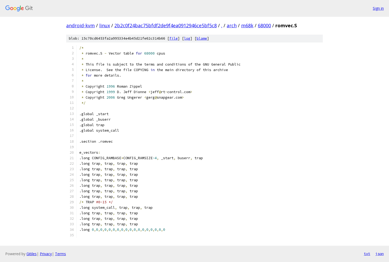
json (379, 253)
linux (104, 25)
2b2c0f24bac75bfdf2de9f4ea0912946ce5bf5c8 (165, 25)
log (187, 38)
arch (232, 25)
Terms (60, 253)
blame (202, 38)
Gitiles (31, 253)
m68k (247, 25)
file (173, 38)
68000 (264, 25)
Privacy (46, 253)
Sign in (378, 8)
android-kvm (80, 25)
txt (367, 253)
